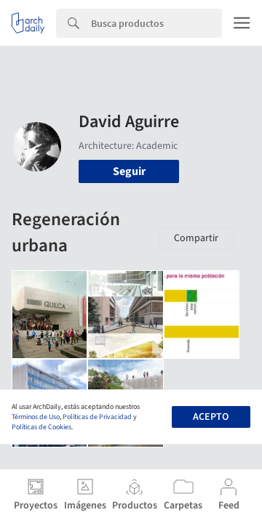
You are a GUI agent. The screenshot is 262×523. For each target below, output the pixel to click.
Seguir (129, 171)
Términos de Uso (36, 417)
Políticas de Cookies (41, 427)
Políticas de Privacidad (97, 417)
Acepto (211, 417)
